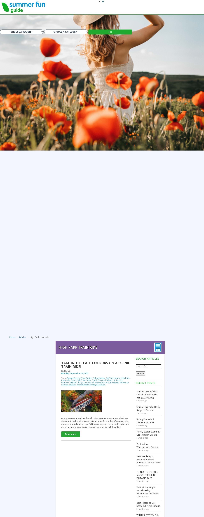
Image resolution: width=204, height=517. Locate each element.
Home (12, 337)
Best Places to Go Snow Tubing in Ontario (148, 504)
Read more (70, 434)
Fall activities (99, 378)
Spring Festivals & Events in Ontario (145, 421)
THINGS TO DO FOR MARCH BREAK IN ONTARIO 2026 (146, 475)
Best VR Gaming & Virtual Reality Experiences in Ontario (147, 490)
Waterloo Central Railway (107, 382)
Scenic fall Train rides (81, 380)
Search (140, 373)
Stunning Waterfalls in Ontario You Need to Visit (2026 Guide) (147, 394)
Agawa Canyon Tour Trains (79, 378)
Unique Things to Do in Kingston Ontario (148, 408)
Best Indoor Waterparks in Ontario (147, 446)
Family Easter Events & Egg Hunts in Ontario (148, 433)
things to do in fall (86, 382)
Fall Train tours (113, 378)
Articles (22, 337)
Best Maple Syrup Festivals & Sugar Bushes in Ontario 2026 (148, 459)
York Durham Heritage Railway (91, 384)
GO (110, 31)
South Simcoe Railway (102, 380)
